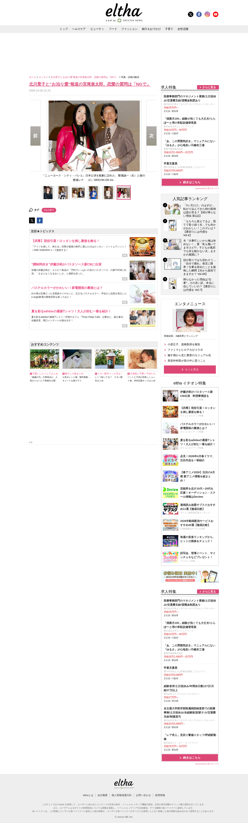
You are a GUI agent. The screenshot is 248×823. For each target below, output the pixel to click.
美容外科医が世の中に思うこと (187, 360)
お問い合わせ (143, 795)
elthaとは (88, 795)
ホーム (33, 77)
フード (113, 28)
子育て (169, 28)
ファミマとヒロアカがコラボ (185, 349)
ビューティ (97, 28)
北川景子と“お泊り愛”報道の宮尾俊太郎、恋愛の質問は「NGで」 (85, 77)
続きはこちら (192, 182)
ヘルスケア (79, 28)
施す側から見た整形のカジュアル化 (189, 355)
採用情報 (160, 795)
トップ (64, 28)
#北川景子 (49, 210)
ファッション (129, 28)
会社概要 (102, 795)
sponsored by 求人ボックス (207, 188)
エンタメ (44, 77)
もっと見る (192, 369)
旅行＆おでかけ (151, 28)
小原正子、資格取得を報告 (184, 344)
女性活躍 (182, 28)
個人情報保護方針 (122, 795)
